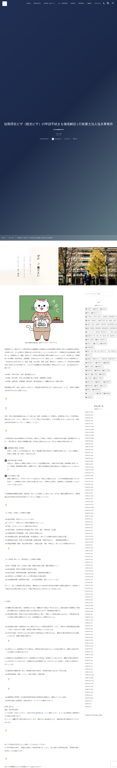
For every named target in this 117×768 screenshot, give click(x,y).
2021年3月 (87, 597)
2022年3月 (87, 562)
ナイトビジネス (91, 393)
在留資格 (104, 343)
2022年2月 (87, 565)
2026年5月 (87, 418)
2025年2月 (87, 461)
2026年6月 (87, 415)
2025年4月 (87, 455)
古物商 (99, 393)
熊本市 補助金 (98, 378)
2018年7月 (87, 689)
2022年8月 (87, 547)
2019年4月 (87, 663)
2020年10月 (88, 611)
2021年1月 (87, 602)
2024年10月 (88, 472)
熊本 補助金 (90, 366)
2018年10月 (88, 680)
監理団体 (103, 374)
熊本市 (96, 309)
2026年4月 (87, 420)
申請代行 (99, 362)
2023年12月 (88, 501)
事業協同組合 (97, 389)
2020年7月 (87, 620)
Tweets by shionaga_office (93, 715)
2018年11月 (88, 677)
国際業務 (107, 362)
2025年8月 (87, 444)
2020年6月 (87, 623)
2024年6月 (87, 484)
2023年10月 (88, 507)
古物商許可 (89, 397)
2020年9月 (87, 614)
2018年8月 (87, 686)
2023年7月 (87, 516)
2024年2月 (87, 496)
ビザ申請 (89, 378)
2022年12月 (88, 536)
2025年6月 (87, 449)
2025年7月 (87, 446)
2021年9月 (87, 579)
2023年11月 (88, 504)
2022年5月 (87, 556)
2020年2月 (87, 634)
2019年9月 (87, 649)
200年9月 (87, 706)
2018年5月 (87, 695)
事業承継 (107, 393)
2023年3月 (87, 527)
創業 (97, 385)
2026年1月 (87, 429)
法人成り (104, 385)
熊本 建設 (106, 370)
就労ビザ (89, 355)
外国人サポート (96, 312)
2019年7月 (87, 654)
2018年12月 (88, 675)
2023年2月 (87, 530)
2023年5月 (87, 522)
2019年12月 (88, 640)
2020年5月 (87, 625)
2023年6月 (87, 519)
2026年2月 (87, 426)
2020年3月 (87, 631)
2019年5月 (87, 660)
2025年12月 (88, 432)
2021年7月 (87, 585)
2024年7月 (87, 481)
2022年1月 (87, 568)
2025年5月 (87, 452)
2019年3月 (87, 666)
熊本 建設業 (90, 339)
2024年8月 (87, 478)
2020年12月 (88, 605)
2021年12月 (88, 571)
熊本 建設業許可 (101, 339)
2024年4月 (87, 490)
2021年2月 (87, 599)
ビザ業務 (95, 374)
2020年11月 (88, 608)
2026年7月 (87, 412)
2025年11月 (88, 435)
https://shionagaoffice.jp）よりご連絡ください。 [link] (43, 713)
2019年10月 (88, 646)
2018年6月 (87, 692)
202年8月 (87, 703)
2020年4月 (87, 628)
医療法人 (99, 381)
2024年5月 (87, 487)
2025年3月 (87, 458)
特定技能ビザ (90, 362)
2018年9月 (87, 683)
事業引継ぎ (89, 370)
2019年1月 (87, 672)
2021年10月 (88, 576)
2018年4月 (87, 698)
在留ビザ (89, 343)
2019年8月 (87, 651)
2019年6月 (87, 657)
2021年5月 (87, 591)
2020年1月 (87, 637)
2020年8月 (87, 617)
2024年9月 (87, 475)
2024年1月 (87, 498)
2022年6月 (87, 553)
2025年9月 (87, 441)
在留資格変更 (90, 347)
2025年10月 (88, 438)
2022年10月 (88, 542)
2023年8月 (87, 513)
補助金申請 (89, 385)
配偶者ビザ (99, 366)
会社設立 (104, 309)
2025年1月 (87, 464)
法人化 (96, 343)
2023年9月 (87, 510)
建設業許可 (107, 381)
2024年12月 (88, 467)
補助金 (88, 389)
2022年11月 (88, 539)
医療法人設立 (90, 381)
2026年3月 (87, 423)
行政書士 (89, 309)
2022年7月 (87, 550)
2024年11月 (88, 470)
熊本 (88, 312)
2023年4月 (87, 524)
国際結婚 (98, 370)
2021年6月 (87, 588)
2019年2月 (87, 669)
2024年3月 (87, 493)
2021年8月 (87, 582)
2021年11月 (88, 574)
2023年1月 (87, 533)
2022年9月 (87, 545)
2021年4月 (87, 594)
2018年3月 (87, 701)
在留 (88, 374)
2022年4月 (87, 559)
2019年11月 (88, 643)
